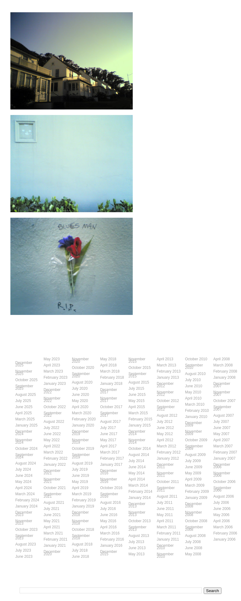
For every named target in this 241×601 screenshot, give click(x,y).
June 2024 (23, 475)
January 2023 (55, 383)
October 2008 (196, 521)
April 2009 (193, 479)
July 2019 (79, 469)
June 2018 (80, 556)
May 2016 (108, 521)
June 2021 (52, 515)
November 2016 (108, 480)
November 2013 (136, 513)
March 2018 (110, 371)
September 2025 (24, 387)
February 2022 (56, 458)
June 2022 (52, 434)
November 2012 (165, 393)
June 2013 (137, 548)
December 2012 (165, 384)
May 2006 (221, 515)
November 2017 (108, 399)
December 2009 (193, 424)
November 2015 (136, 360)
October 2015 (139, 368)
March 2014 (138, 485)
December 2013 (136, 505)
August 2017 (110, 421)
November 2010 (165, 555)
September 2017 (109, 414)
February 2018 (112, 377)
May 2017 (108, 440)
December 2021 (52, 472)
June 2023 (23, 556)
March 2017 (110, 452)
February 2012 (169, 452)
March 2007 (223, 446)
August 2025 (25, 394)
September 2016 (109, 495)
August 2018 (82, 544)
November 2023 (23, 522)
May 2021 (52, 521)
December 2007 (221, 384)
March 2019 (81, 494)
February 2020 (84, 419)
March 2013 (166, 365)
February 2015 (140, 419)
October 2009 (196, 440)
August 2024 (25, 463)
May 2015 (136, 401)
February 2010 (197, 410)
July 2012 (164, 421)
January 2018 (111, 383)
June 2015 (137, 394)
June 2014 (137, 467)
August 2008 (195, 536)
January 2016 (111, 545)
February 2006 (225, 533)
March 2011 (166, 527)
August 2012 (167, 415)
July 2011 (164, 502)
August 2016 (110, 502)
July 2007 (221, 421)
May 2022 (52, 440)
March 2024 (25, 494)
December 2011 (165, 465)
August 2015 (138, 382)
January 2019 (83, 506)
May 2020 (80, 401)
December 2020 (52, 552)
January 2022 (55, 464)
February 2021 (56, 539)
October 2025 (26, 380)
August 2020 (82, 382)
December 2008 (193, 505)
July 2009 (193, 461)
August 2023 (25, 544)
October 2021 (55, 488)
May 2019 (80, 482)
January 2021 (55, 545)
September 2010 (194, 366)
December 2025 (23, 364)
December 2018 (80, 513)
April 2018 (108, 365)
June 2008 (193, 548)
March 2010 (194, 404)
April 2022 (52, 446)
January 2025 (26, 425)
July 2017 (108, 428)
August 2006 (223, 496)
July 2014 (136, 461)
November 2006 (221, 474)
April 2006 (221, 521)
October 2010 (196, 359)
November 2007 (221, 393)
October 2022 (55, 407)
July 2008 (193, 542)
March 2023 (53, 371)
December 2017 (108, 391)
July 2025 (23, 401)
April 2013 (165, 359)
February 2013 (169, 371)
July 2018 (79, 550)
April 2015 (136, 407)
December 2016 (108, 472)
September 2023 (24, 537)
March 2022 (53, 452)
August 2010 (195, 374)
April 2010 (193, 398)
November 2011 (165, 474)
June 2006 (222, 509)
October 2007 (224, 401)
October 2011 (168, 482)
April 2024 (23, 488)
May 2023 (52, 359)
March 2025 (25, 419)
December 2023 (23, 513)
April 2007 (221, 440)
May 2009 (193, 473)
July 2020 (79, 388)
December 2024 (23, 432)
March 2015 (138, 413)
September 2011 (166, 489)
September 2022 (53, 414)
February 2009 (197, 491)
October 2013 (139, 521)
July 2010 (193, 380)
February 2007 (225, 452)
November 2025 (23, 372)
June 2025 (23, 407)
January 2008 (224, 377)
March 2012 (166, 446)
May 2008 (193, 554)
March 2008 (223, 365)
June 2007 (222, 428)
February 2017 (112, 458)
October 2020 (83, 368)
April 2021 (52, 527)
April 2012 (165, 440)
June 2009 (193, 467)
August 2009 (195, 455)
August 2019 (82, 463)
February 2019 (84, 500)
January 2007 (224, 458)
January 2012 (168, 458)
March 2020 (81, 413)
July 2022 (51, 428)
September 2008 (194, 528)
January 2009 (196, 498)
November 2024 (23, 441)
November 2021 (52, 480)
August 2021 (54, 502)
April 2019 (80, 488)
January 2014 (139, 498)
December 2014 (136, 432)
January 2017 (111, 464)
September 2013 (137, 528)
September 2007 (222, 408)
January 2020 (83, 425)
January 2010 (196, 417)
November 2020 (80, 360)
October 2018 (83, 529)
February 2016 (112, 539)
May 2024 (23, 482)
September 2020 (81, 375)
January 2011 (168, 539)
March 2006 (223, 527)
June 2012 (165, 428)
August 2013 (138, 536)
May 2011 (165, 515)
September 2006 (222, 489)
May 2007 (221, 434)
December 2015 (108, 552)
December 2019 (80, 432)
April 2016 (108, 527)
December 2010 (165, 546)
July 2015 (136, 388)
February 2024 (27, 500)
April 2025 (23, 413)
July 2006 (221, 502)
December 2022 (52, 391)
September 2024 (24, 456)
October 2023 (26, 529)
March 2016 (110, 533)
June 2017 (108, 434)
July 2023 (23, 550)
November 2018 (80, 522)
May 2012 (165, 434)
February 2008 (225, 371)
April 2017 (108, 446)
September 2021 (53, 495)
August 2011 (167, 496)
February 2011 (169, 533)
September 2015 (137, 375)
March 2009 (194, 485)
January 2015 (139, 425)
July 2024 (23, 469)
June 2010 (193, 386)
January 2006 (224, 539)
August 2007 (223, 415)
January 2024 (26, 506)
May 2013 (136, 554)
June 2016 (108, 515)
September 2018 (81, 537)
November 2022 (52, 399)
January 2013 (168, 377)
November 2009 (193, 432)
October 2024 (26, 448)
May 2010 (193, 392)
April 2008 (221, 359)
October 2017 (111, 407)
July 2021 (51, 509)
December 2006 (221, 465)
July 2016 (108, 509)
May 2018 (108, 359)
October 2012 (168, 401)
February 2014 (140, 491)
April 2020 (80, 407)
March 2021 (53, 533)
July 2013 (136, 542)
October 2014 (139, 448)
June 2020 (80, 394)
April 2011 (165, 521)
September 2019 (81, 456)
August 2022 (54, 421)
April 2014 (136, 479)
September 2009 (194, 447)
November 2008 (193, 513)
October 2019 (83, 448)
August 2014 (138, 455)
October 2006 (224, 482)
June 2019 (80, 475)
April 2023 (52, 365)
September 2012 (166, 408)
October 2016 (111, 488)
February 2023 (56, 377)
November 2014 (136, 441)
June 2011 (165, 509)
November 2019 (80, 441)
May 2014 (136, 473)
